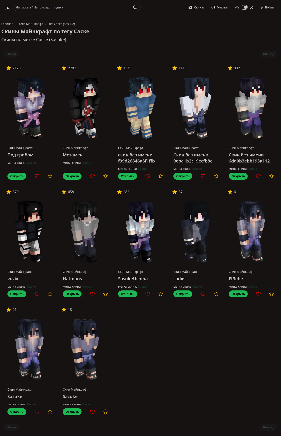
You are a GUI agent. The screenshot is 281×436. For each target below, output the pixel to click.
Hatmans (72, 279)
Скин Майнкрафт (20, 148)
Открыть (16, 176)
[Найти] (135, 7)
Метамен (73, 155)
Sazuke (70, 396)
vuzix (12, 279)
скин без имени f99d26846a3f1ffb (136, 158)
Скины (196, 7)
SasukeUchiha (133, 279)
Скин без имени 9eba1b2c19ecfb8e (193, 158)
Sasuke (14, 396)
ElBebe (236, 279)
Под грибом (20, 155)
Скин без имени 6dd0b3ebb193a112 (249, 158)
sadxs (179, 279)
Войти (267, 7)
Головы (219, 7)
